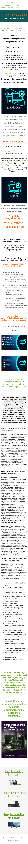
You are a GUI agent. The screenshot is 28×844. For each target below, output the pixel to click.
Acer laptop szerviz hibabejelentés (15, 655)
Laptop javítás (9, 623)
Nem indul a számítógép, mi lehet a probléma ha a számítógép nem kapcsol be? (15, 608)
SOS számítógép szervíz (12, 603)
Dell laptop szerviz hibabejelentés (14, 659)
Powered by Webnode (14, 840)
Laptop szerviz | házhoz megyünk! (15, 587)
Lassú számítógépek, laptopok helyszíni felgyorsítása (14, 162)
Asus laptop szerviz (10, 657)
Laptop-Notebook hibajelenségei (14, 632)
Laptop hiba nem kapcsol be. (13, 590)
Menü (24, 3)
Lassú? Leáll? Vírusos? (11, 612)
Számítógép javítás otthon (12, 601)
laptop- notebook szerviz (12, 652)
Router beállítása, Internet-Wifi (13, 630)
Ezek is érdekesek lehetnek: (10, 578)
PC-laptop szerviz (9, 26)
